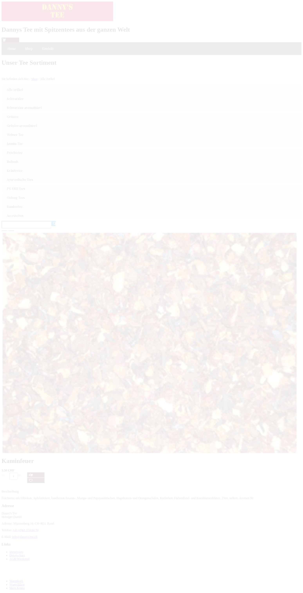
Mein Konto (17, 588)
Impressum (16, 552)
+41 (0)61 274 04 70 (26, 530)
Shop (34, 79)
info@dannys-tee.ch (24, 536)
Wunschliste (17, 584)
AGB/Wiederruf (19, 559)
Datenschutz (17, 555)
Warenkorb (16, 581)
